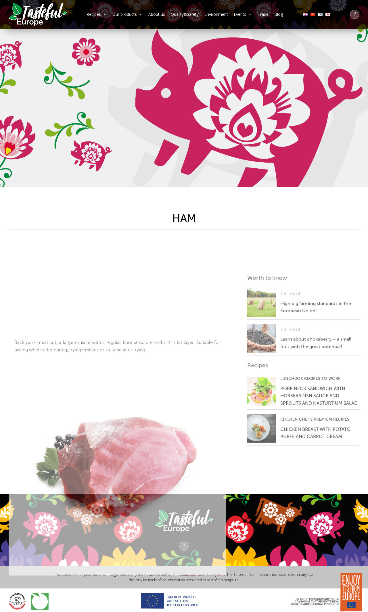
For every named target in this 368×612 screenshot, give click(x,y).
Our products (127, 14)
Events (243, 14)
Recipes (97, 14)
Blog (278, 14)
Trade (263, 14)
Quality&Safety (185, 14)
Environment (216, 14)
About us (156, 14)
